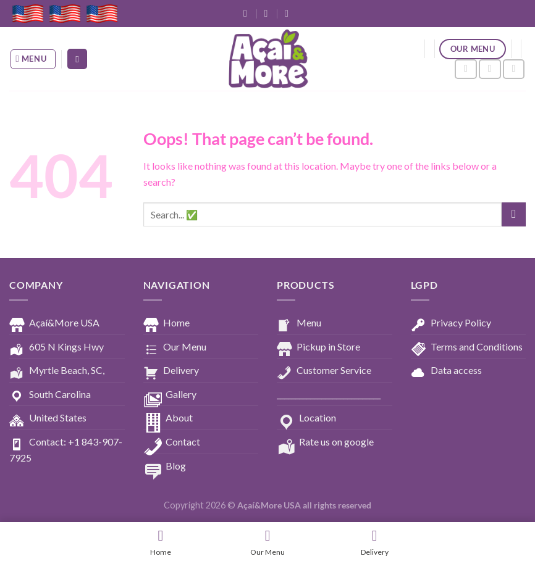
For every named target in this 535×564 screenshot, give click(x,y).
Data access (446, 371)
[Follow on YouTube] (514, 69)
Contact (171, 442)
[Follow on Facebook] (466, 69)
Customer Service (324, 371)
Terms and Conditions (467, 347)
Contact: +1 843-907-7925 (65, 449)
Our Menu (174, 347)
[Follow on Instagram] (490, 69)
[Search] (77, 59)
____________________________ (329, 394)
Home (166, 323)
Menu (299, 323)
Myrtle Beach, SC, (56, 371)
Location (306, 418)
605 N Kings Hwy (56, 347)
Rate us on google (325, 442)
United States (47, 418)
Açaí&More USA (54, 323)
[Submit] (514, 214)
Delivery (171, 371)
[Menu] (33, 59)
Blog (164, 466)
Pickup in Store (318, 347)
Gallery (169, 395)
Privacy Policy (451, 323)
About (168, 418)
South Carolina (50, 395)
